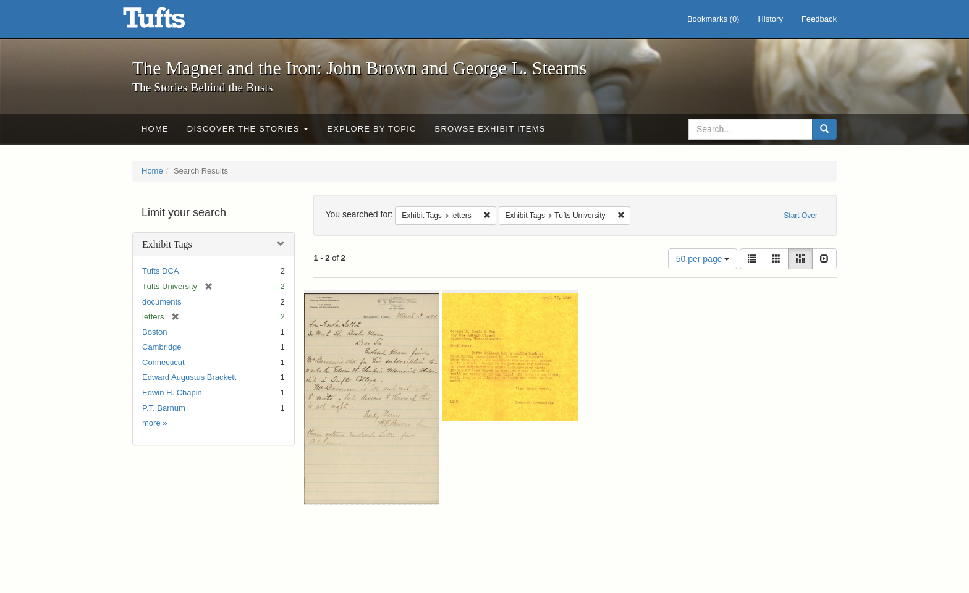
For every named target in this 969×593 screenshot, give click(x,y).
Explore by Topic (371, 128)
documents (162, 301)
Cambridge (162, 346)
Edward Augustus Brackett (189, 377)
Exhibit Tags (167, 244)
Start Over (801, 215)
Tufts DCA (160, 270)
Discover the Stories (248, 128)
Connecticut (163, 362)
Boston (154, 332)
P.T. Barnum (163, 408)
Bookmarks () (713, 18)
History (770, 18)
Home (155, 128)
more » (154, 422)
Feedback (819, 18)
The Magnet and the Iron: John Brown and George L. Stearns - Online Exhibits (169, 21)
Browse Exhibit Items (490, 128)
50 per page (703, 259)
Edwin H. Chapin (172, 392)
